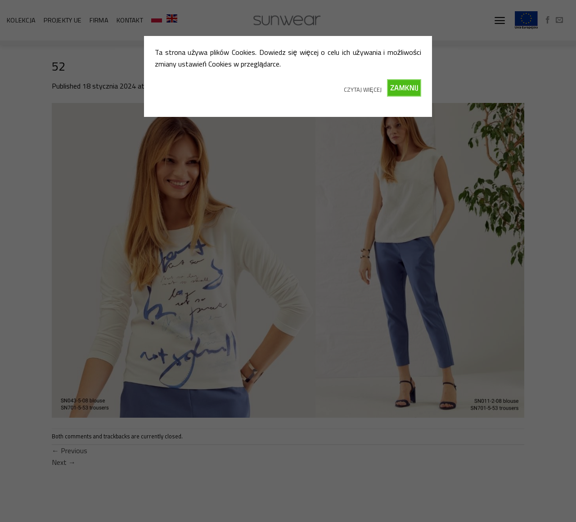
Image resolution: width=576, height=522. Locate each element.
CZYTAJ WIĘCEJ (363, 89)
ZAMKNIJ (404, 87)
